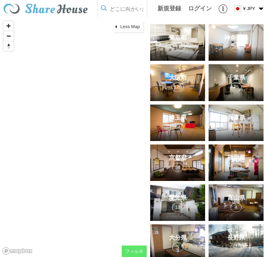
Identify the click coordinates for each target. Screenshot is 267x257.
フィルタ (134, 251)
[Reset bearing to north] (8, 46)
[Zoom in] (8, 26)
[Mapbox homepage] (17, 251)
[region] (73, 137)
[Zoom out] (8, 36)
